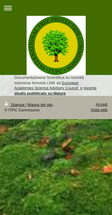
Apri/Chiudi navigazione (56, 7)
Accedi (102, 104)
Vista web (99, 110)
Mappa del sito (40, 104)
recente (90, 88)
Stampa (14, 104)
